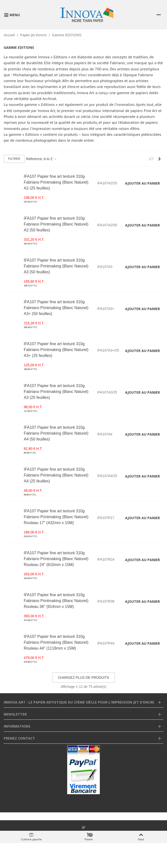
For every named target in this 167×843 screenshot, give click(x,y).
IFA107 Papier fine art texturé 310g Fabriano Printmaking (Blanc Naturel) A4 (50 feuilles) (56, 433)
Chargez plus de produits (83, 677)
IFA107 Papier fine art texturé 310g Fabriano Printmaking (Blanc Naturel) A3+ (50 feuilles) (56, 308)
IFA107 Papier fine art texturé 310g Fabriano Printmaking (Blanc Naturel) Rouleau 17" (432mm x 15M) (56, 517)
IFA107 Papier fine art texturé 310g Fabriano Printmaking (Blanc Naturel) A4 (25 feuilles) (56, 475)
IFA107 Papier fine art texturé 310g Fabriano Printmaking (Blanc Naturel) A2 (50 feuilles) (56, 224)
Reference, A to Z (41, 159)
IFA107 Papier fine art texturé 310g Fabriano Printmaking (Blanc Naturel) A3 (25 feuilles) (56, 392)
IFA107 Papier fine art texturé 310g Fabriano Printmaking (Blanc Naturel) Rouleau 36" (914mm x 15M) (56, 601)
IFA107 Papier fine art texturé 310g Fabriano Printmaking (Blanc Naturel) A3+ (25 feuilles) (56, 350)
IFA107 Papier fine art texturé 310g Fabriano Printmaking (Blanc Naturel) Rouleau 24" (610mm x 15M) (56, 559)
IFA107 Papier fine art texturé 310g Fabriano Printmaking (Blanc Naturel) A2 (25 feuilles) (56, 182)
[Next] (159, 159)
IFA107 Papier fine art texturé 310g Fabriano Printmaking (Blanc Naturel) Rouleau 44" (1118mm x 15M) (56, 642)
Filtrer (14, 159)
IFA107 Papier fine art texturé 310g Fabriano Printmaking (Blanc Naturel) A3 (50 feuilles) (56, 266)
